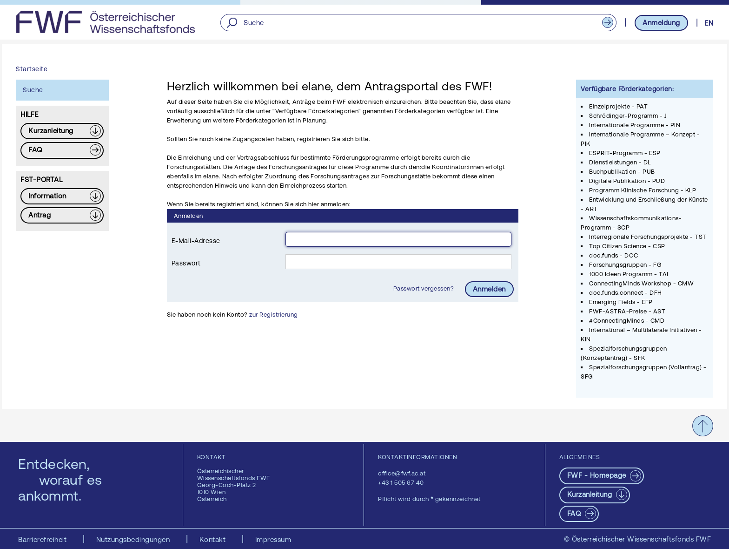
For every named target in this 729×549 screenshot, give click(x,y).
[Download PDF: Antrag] (62, 215)
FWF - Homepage (598, 475)
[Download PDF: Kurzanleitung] (62, 131)
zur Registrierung (273, 314)
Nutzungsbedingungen (134, 539)
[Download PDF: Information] (62, 196)
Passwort (186, 263)
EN (708, 23)
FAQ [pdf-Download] (575, 513)
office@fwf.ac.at (401, 473)
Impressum (273, 539)
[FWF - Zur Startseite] (105, 22)
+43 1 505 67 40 (401, 482)
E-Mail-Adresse (196, 240)
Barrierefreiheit (43, 539)
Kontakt (213, 539)
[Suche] (418, 22)
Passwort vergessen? (424, 288)
